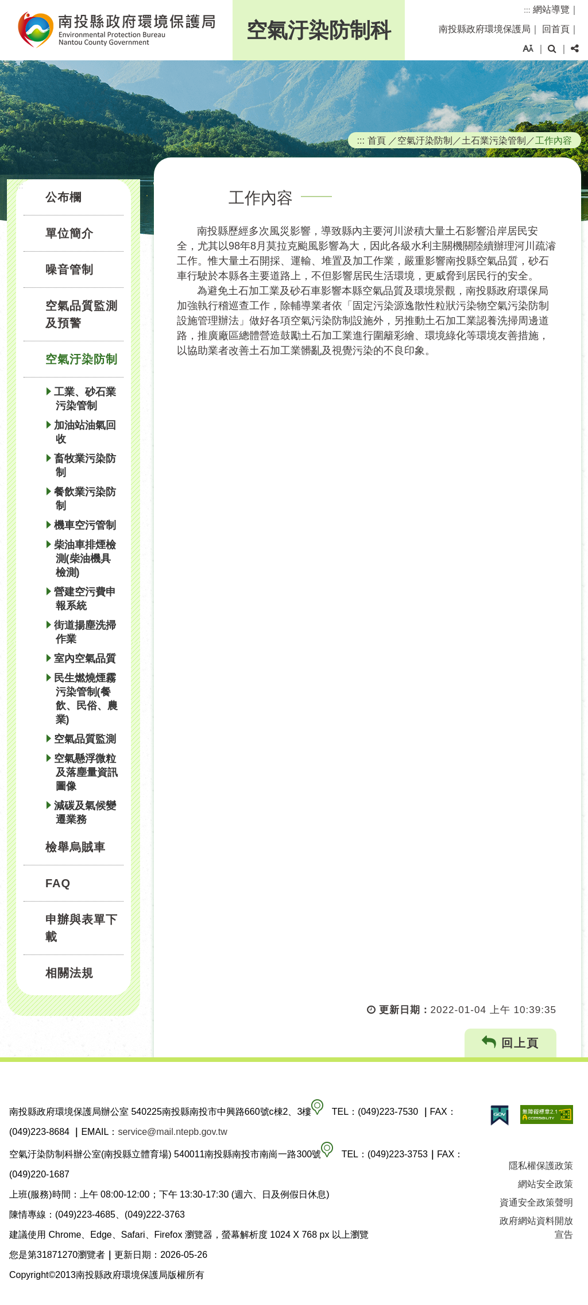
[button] (528, 49)
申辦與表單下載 (81, 928)
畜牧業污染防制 (85, 465)
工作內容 (553, 140)
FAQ (58, 883)
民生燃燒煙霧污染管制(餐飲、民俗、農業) (86, 698)
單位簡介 (69, 233)
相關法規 (69, 973)
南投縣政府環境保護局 (485, 29)
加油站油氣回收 (85, 432)
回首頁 (556, 29)
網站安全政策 (545, 1184)
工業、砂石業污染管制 (85, 398)
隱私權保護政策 (541, 1166)
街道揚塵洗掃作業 (85, 632)
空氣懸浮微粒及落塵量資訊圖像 (86, 772)
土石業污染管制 (494, 140)
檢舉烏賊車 (75, 847)
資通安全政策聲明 (536, 1202)
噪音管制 (69, 269)
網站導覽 (551, 9)
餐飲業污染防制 (85, 498)
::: (527, 10)
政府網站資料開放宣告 (536, 1227)
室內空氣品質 (85, 658)
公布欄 (63, 197)
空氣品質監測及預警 (81, 314)
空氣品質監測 (85, 739)
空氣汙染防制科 (318, 30)
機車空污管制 (85, 525)
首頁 (377, 140)
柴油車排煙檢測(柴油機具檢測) (85, 558)
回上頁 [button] (511, 1042)
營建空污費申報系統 (85, 598)
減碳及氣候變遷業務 (85, 812)
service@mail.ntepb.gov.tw (172, 1132)
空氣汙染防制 (81, 359)
